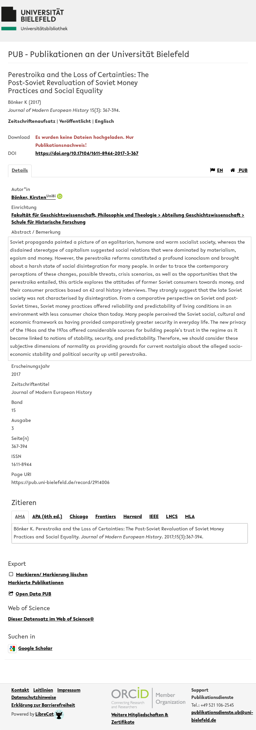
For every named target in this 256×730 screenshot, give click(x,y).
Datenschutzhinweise (33, 698)
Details (20, 170)
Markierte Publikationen (36, 582)
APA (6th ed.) (47, 516)
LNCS (172, 516)
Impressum (68, 690)
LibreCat (49, 714)
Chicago (79, 516)
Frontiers (105, 516)
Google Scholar (30, 648)
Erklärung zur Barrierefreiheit (43, 705)
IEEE (154, 516)
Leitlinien (43, 690)
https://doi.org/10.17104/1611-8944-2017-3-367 (86, 153)
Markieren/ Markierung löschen (48, 574)
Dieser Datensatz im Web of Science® (51, 619)
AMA (20, 516)
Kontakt (20, 690)
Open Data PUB (30, 594)
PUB (239, 170)
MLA (190, 516)
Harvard (132, 516)
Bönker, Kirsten (33, 197)
